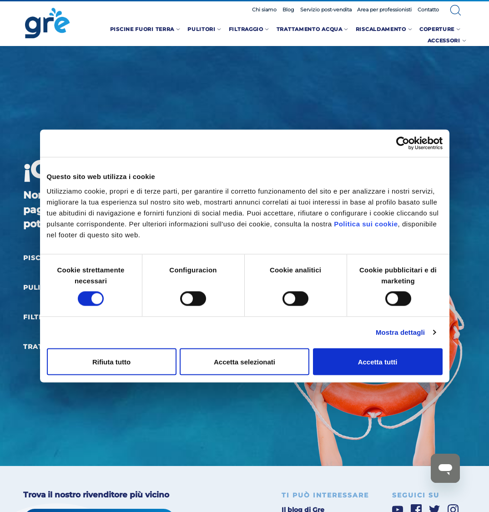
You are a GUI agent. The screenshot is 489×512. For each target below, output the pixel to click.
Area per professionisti (384, 9)
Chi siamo (264, 9)
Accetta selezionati (244, 361)
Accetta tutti (378, 361)
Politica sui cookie (366, 223)
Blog (288, 9)
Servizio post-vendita (326, 9)
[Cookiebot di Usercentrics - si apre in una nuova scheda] (403, 143)
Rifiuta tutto (111, 361)
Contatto (428, 9)
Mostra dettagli (400, 332)
